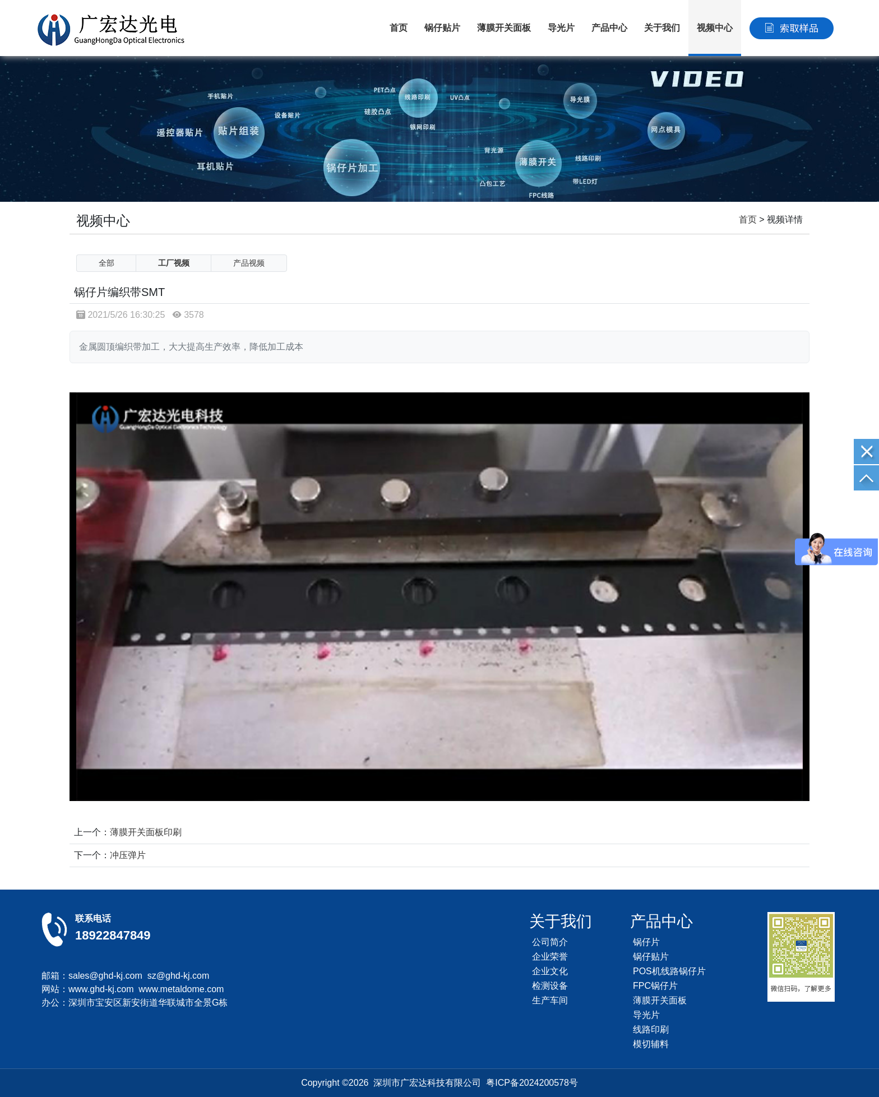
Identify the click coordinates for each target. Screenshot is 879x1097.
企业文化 (550, 971)
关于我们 (662, 28)
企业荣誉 (550, 956)
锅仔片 (646, 942)
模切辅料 (651, 1044)
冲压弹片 (128, 855)
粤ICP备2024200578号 (532, 1082)
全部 (106, 262)
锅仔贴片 (442, 28)
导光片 (561, 28)
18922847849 (113, 935)
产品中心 (609, 28)
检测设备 (550, 985)
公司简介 (550, 942)
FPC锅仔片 (655, 985)
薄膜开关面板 (504, 28)
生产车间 (550, 1000)
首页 (399, 28)
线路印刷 (651, 1029)
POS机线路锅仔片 (669, 971)
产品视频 (249, 262)
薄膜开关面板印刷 (146, 832)
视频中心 (715, 28)
